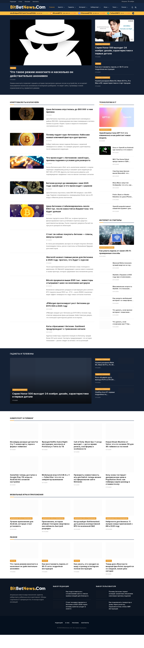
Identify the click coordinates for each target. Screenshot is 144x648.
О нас (20, 1)
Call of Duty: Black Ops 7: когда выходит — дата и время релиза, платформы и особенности (88, 458)
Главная (52, 7)
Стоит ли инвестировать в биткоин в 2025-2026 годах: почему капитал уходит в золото (77, 619)
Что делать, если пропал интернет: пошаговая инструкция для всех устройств (122, 311)
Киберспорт (95, 7)
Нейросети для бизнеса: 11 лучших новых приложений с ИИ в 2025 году (119, 537)
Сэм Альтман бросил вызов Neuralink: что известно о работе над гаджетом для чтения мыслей (122, 172)
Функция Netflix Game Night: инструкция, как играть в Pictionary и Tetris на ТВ (55, 457)
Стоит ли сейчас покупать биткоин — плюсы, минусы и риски (70, 239)
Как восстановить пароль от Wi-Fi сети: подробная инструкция (111, 64)
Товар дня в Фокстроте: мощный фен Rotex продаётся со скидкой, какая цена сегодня (120, 580)
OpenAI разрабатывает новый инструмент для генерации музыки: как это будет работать (123, 207)
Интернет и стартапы (107, 247)
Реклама (27, 1)
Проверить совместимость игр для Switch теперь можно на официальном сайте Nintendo (87, 491)
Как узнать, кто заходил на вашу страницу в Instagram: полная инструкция (86, 579)
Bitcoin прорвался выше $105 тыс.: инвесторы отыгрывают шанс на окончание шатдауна (69, 291)
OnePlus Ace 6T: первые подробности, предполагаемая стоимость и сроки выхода (105, 406)
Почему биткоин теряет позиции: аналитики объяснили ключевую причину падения (121, 607)
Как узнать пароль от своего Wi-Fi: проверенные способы (115, 252)
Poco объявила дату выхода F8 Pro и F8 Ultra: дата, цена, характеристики (105, 392)
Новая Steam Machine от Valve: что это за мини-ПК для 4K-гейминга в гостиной (120, 457)
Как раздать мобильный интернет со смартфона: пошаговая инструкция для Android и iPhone (123, 299)
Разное (124, 7)
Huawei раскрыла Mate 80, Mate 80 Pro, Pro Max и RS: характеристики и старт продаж (113, 78)
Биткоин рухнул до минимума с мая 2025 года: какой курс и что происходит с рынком (70, 186)
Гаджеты (71, 7)
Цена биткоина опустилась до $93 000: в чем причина (70, 110)
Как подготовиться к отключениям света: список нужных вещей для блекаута (77, 607)
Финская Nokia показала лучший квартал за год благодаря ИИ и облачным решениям (123, 264)
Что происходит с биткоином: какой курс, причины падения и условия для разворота (69, 160)
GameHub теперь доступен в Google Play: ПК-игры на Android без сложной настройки (23, 491)
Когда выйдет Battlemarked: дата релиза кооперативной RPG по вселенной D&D (87, 537)
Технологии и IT (105, 129)
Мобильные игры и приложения (21, 531)
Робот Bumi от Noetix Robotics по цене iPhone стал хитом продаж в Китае (122, 196)
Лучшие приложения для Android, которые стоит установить (21, 537)
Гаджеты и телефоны (102, 44)
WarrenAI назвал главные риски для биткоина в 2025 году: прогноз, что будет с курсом (69, 265)
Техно (114, 7)
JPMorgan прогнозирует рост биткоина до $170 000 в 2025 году (68, 315)
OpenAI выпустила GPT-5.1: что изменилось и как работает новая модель (114, 135)
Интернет (82, 7)
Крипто (60, 7)
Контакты (36, 1)
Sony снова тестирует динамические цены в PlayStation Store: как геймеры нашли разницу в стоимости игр (118, 492)
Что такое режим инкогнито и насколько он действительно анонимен (41, 73)
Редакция (13, 1)
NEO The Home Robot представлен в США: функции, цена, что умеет (123, 160)
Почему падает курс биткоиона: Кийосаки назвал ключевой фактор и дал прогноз (68, 136)
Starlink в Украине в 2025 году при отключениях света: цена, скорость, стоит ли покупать (122, 276)
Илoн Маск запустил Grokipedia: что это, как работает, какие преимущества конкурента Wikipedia (122, 184)
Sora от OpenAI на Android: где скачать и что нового (123, 148)
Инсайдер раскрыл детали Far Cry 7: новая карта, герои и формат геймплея (24, 457)
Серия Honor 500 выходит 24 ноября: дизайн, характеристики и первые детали (114, 48)
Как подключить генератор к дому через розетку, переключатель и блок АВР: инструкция (120, 619)
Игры (105, 7)
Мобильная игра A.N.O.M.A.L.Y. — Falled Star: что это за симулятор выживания (56, 490)
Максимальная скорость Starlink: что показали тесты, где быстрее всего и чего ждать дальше (123, 287)
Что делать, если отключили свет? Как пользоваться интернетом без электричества (123, 323)
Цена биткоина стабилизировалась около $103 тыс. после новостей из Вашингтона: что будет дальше (70, 212)
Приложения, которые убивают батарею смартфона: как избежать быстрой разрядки (56, 538)
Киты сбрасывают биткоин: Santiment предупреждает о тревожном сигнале (66, 340)
